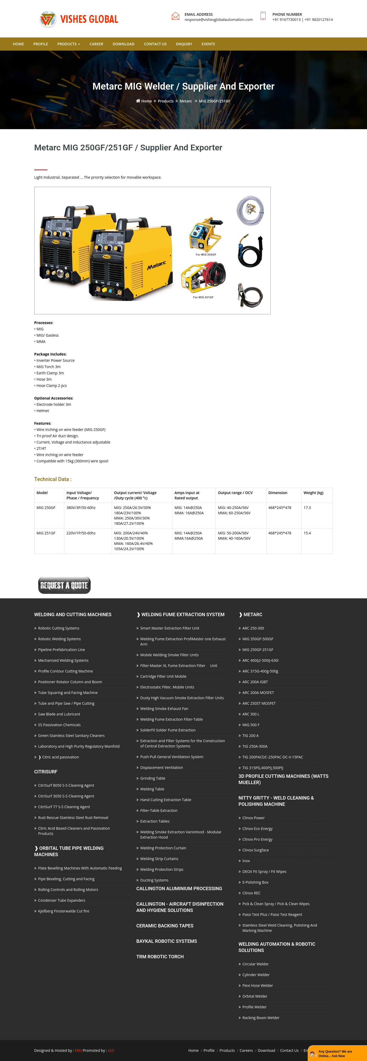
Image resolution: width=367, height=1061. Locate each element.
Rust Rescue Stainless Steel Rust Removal (73, 817)
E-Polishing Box (256, 882)
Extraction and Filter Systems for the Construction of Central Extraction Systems (182, 743)
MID (78, 1050)
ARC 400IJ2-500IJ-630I (261, 660)
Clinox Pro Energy (258, 839)
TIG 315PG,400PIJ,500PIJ (263, 767)
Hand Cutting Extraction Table (165, 799)
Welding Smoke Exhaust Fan (164, 708)
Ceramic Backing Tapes (165, 925)
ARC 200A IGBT (255, 681)
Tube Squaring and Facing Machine (68, 692)
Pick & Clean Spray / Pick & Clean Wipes (276, 903)
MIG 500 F (251, 724)
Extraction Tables (155, 821)
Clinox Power (254, 817)
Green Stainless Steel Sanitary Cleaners (71, 735)
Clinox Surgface (256, 849)
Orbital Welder (255, 996)
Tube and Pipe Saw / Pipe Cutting (66, 703)
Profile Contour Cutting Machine (65, 671)
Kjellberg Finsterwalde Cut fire (63, 911)
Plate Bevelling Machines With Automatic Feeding (80, 868)
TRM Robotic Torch (160, 956)
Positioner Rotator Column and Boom (70, 681)
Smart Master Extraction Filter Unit (169, 628)
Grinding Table (152, 778)
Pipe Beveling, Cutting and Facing (66, 878)
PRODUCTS (68, 43)
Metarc (186, 101)
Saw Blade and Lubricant (59, 714)
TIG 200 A (251, 735)
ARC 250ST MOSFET (259, 703)
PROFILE (40, 43)
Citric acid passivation (58, 756)
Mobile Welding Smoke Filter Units (169, 654)
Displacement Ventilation (161, 767)
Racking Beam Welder (261, 1017)
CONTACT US (155, 43)
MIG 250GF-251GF (258, 649)
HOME (18, 43)
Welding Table (152, 788)
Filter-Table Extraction (159, 810)
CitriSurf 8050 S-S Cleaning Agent (66, 785)
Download (266, 1050)
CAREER (96, 43)
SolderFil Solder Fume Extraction (168, 730)
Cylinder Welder (256, 974)
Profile (209, 1050)
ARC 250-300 (253, 628)
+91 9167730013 (286, 19)
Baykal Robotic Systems (166, 941)
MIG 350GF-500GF (258, 638)
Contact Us (289, 1050)
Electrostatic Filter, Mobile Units (167, 687)
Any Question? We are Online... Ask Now (335, 1054)
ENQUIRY (184, 43)
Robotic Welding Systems (59, 638)
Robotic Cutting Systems (59, 628)
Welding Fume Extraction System (180, 614)
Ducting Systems (154, 880)
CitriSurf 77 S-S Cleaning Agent (64, 806)
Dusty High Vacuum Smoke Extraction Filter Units (182, 697)
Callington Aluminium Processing (179, 888)
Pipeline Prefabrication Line (61, 649)
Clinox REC (252, 892)
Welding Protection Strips (162, 869)
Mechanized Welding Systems (63, 660)
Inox (246, 860)
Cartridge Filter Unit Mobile (163, 676)
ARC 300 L (251, 714)
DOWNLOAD (124, 43)
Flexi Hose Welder (258, 985)
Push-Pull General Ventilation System (172, 756)
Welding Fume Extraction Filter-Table (171, 719)
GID (111, 1050)
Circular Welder (256, 963)
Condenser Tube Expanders (61, 900)
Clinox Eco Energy (258, 828)
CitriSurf (46, 771)
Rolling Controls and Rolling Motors (68, 889)
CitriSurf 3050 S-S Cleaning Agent (66, 796)
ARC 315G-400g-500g (260, 671)
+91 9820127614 (319, 19)
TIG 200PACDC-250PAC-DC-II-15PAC (273, 756)
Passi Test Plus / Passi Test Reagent (272, 914)
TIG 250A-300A (255, 746)
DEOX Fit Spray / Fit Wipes (265, 871)
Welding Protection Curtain (163, 847)
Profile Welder (255, 1006)
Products (166, 101)
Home (144, 101)
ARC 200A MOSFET (258, 692)
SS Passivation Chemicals (59, 724)
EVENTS (208, 43)
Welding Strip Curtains (159, 858)
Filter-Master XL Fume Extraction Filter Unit (178, 665)
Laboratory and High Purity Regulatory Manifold (79, 746)
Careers (246, 1050)
